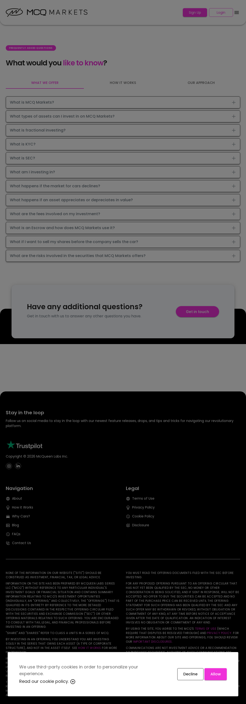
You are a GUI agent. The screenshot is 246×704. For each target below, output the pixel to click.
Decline (190, 674)
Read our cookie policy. (47, 681)
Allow (215, 674)
